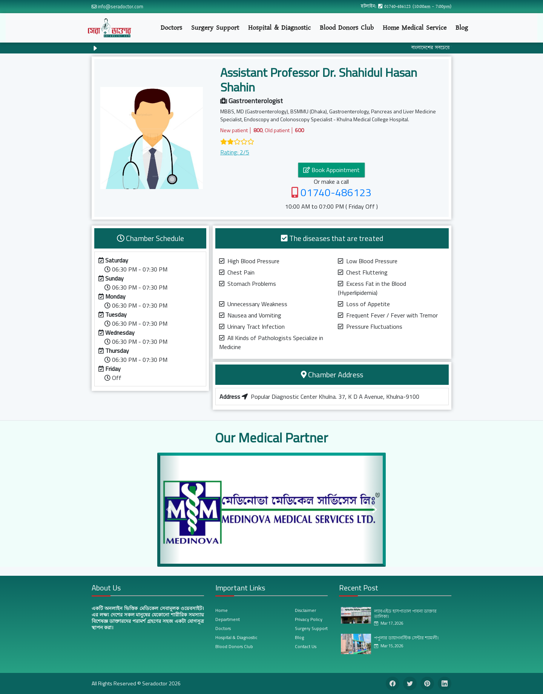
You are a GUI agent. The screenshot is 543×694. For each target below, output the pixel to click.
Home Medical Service (414, 27)
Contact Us (305, 646)
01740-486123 (397, 6)
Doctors (171, 27)
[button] (168, 510)
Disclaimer (305, 610)
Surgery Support (215, 27)
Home (221, 610)
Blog (462, 27)
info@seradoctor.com (120, 6)
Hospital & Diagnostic (279, 27)
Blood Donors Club (347, 27)
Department (227, 619)
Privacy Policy (308, 619)
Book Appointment (331, 169)
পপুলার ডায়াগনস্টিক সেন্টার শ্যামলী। (406, 637)
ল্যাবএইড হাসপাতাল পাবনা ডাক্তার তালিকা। (405, 613)
